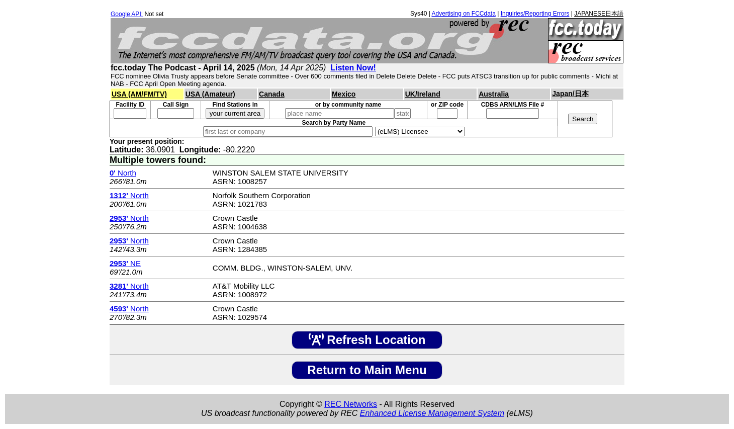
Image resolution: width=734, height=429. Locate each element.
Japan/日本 (570, 94)
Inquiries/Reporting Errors (535, 13)
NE (125, 263)
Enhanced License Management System (432, 413)
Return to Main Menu (366, 370)
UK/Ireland (422, 94)
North (123, 172)
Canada (272, 94)
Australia (494, 94)
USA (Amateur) (210, 94)
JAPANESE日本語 (598, 13)
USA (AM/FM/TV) (139, 94)
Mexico (343, 94)
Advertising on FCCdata (463, 13)
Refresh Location (367, 340)
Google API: (127, 14)
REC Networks (350, 404)
